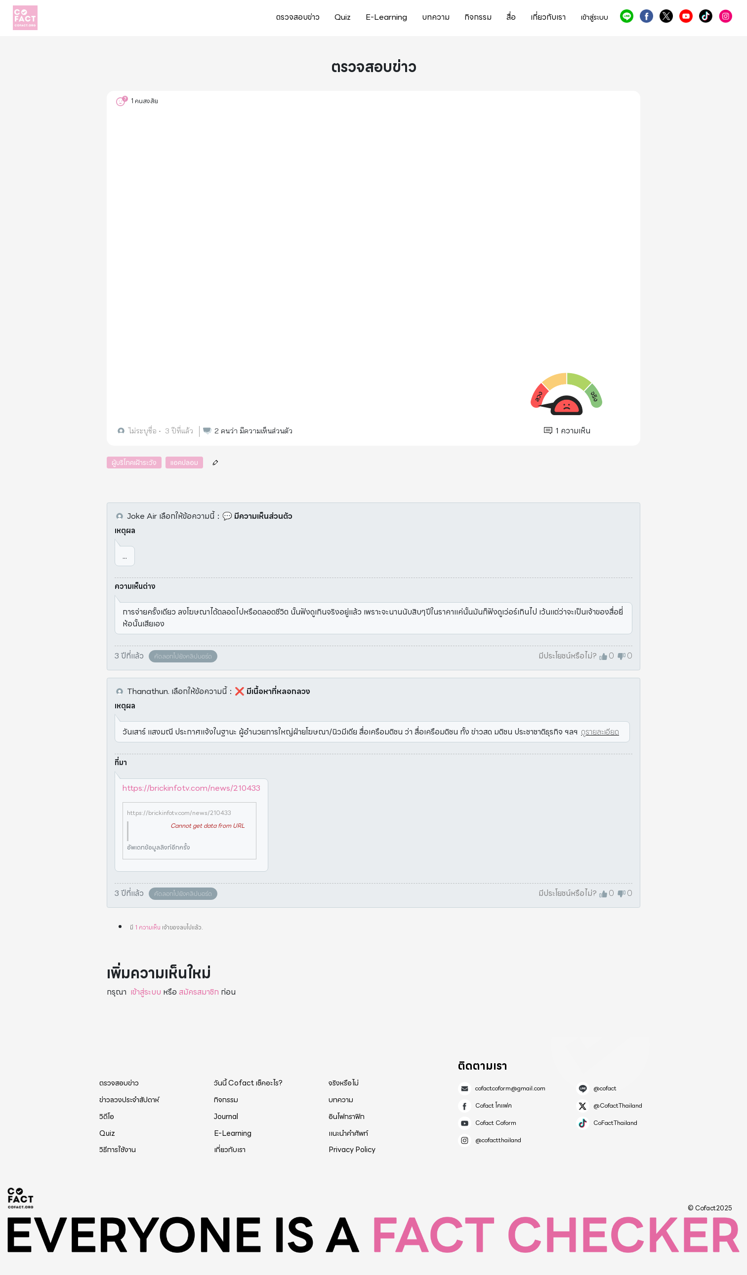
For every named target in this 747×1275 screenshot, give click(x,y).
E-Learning (386, 17)
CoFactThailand (705, 16)
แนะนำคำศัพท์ (348, 1133)
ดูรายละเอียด (600, 732)
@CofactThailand (666, 16)
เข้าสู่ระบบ (594, 17)
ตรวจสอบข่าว (298, 17)
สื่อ (511, 17)
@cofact (626, 16)
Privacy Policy (352, 1150)
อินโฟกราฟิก (347, 1116)
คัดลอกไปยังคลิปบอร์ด (183, 656)
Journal (226, 1116)
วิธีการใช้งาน (117, 1150)
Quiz (342, 17)
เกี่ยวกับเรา (548, 17)
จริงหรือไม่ (344, 1083)
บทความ (436, 17)
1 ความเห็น (148, 927)
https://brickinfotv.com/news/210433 (191, 788)
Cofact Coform (686, 16)
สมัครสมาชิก (199, 992)
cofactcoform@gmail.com (510, 1088)
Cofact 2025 (21, 1198)
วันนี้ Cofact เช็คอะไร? (248, 1083)
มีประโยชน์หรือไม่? (568, 656)
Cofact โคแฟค (646, 16)
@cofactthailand (725, 16)
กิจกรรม (478, 17)
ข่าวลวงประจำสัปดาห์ (129, 1100)
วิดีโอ (106, 1116)
